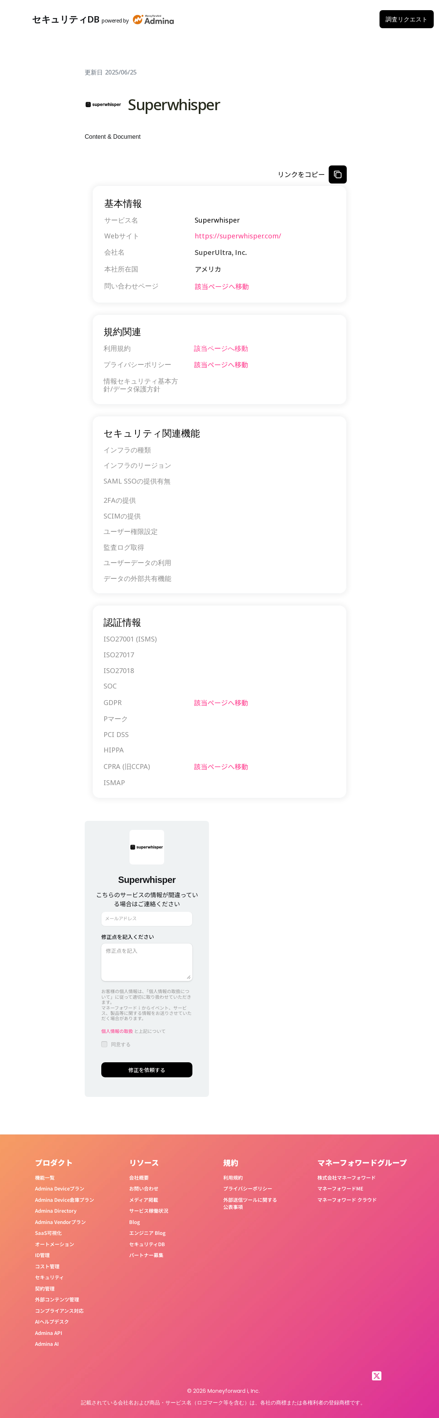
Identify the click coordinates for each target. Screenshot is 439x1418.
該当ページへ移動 (222, 286)
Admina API (48, 1332)
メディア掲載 (143, 1199)
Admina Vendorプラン (60, 1221)
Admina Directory (55, 1210)
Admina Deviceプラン (59, 1188)
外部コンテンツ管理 (57, 1299)
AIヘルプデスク (52, 1321)
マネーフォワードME (340, 1188)
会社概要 (139, 1177)
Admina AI (47, 1343)
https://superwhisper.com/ (238, 235)
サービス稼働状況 (148, 1210)
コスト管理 (47, 1266)
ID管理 (42, 1255)
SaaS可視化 (48, 1232)
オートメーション (54, 1244)
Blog (134, 1221)
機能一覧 (45, 1177)
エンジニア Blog (147, 1232)
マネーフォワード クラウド (347, 1199)
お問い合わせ (144, 1188)
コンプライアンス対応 (59, 1310)
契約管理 (45, 1288)
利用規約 (233, 1177)
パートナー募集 (146, 1255)
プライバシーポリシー (247, 1188)
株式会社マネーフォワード (346, 1177)
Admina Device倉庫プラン (64, 1199)
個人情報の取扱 (117, 1031)
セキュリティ (49, 1277)
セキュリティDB (147, 1244)
